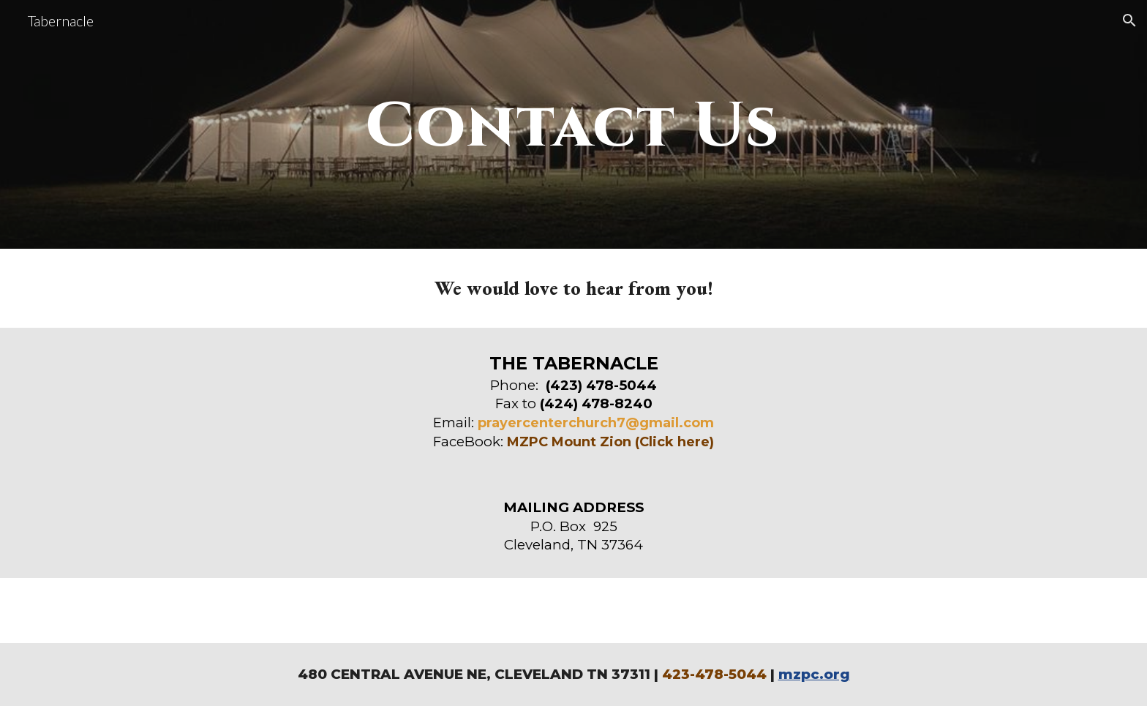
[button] (1129, 20)
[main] (573, 124)
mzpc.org (814, 674)
